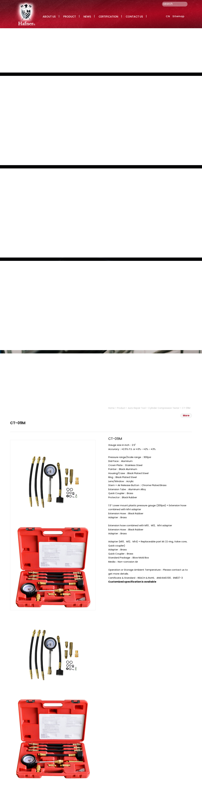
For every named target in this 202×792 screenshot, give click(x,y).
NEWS (87, 16)
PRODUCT (69, 16)
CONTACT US (134, 16)
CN (168, 16)
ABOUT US (49, 16)
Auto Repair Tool (137, 408)
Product (121, 408)
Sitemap (178, 16)
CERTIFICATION (108, 16)
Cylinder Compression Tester (163, 408)
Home (111, 408)
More (186, 415)
